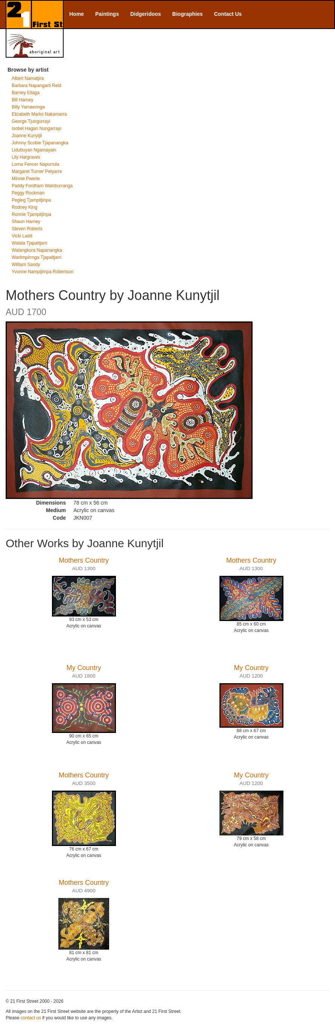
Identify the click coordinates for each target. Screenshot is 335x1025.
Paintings (107, 14)
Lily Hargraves (26, 157)
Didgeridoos (145, 14)
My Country (83, 668)
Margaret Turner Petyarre (37, 171)
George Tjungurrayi (31, 121)
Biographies (187, 14)
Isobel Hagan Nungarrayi (36, 128)
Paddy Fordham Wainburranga (42, 185)
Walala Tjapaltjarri (29, 243)
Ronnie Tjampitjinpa (31, 214)
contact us (31, 1017)
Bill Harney (23, 99)
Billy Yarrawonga (28, 107)
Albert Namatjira (28, 78)
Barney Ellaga (26, 92)
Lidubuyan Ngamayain (34, 150)
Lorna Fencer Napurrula (35, 164)
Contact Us (228, 14)
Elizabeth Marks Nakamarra (39, 114)
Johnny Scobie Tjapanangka (40, 142)
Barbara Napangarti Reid (36, 85)
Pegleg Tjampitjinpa (31, 200)
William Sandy (26, 264)
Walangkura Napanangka (37, 250)
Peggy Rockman (28, 193)
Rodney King (24, 207)
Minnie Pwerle (26, 178)
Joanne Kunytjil (27, 135)
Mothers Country (84, 560)
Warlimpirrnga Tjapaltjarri (36, 257)
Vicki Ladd (22, 236)
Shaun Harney (26, 221)
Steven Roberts (27, 228)
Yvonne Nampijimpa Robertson (42, 271)
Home (76, 14)
